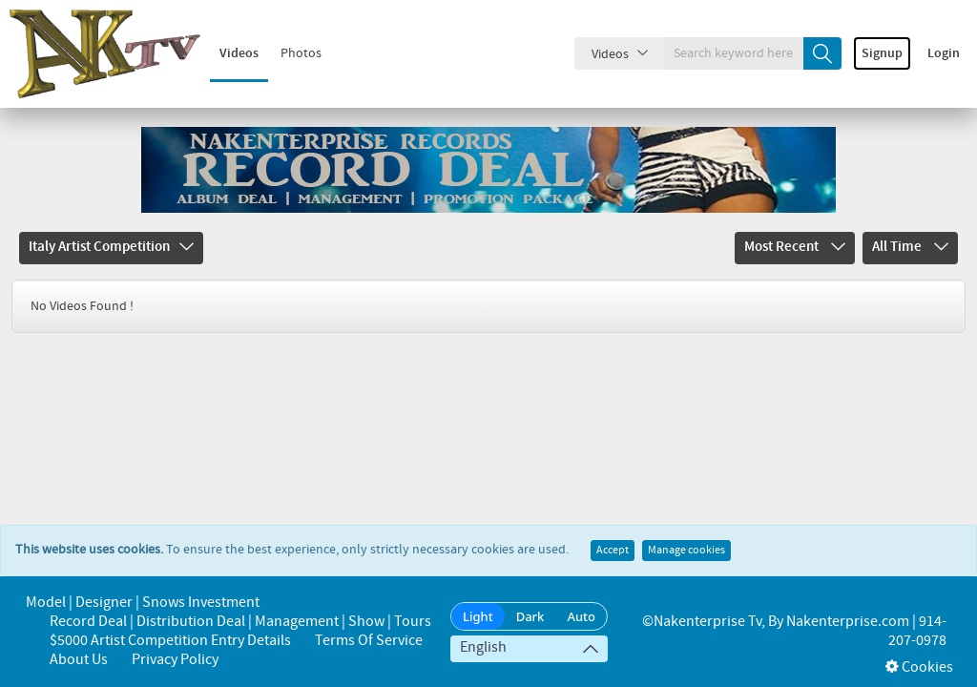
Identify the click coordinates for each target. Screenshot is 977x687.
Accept (612, 531)
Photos (301, 53)
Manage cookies (686, 531)
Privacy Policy (175, 660)
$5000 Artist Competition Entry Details (170, 641)
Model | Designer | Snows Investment (143, 603)
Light (478, 616)
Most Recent (794, 247)
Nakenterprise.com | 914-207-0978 (866, 631)
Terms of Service (369, 641)
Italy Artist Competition (111, 247)
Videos (239, 53)
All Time (910, 247)
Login (943, 53)
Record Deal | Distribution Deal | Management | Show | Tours (240, 622)
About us (79, 660)
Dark (530, 616)
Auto (581, 616)
